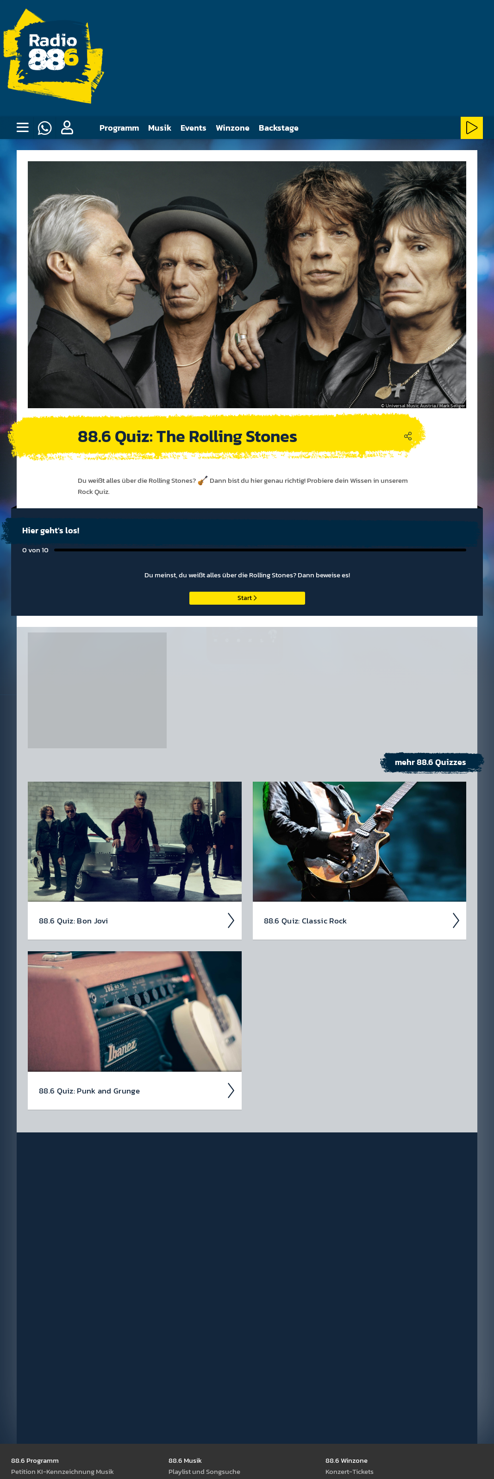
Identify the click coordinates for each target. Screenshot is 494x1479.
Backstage (279, 127)
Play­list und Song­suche (204, 1471)
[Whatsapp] (44, 128)
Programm (119, 127)
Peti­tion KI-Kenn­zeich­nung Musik (62, 1471)
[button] (67, 128)
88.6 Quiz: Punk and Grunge (137, 1091)
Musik (159, 127)
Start (247, 598)
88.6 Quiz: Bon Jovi (137, 920)
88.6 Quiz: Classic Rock (362, 920)
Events (193, 127)
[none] (22, 128)
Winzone (233, 127)
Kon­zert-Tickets (349, 1471)
